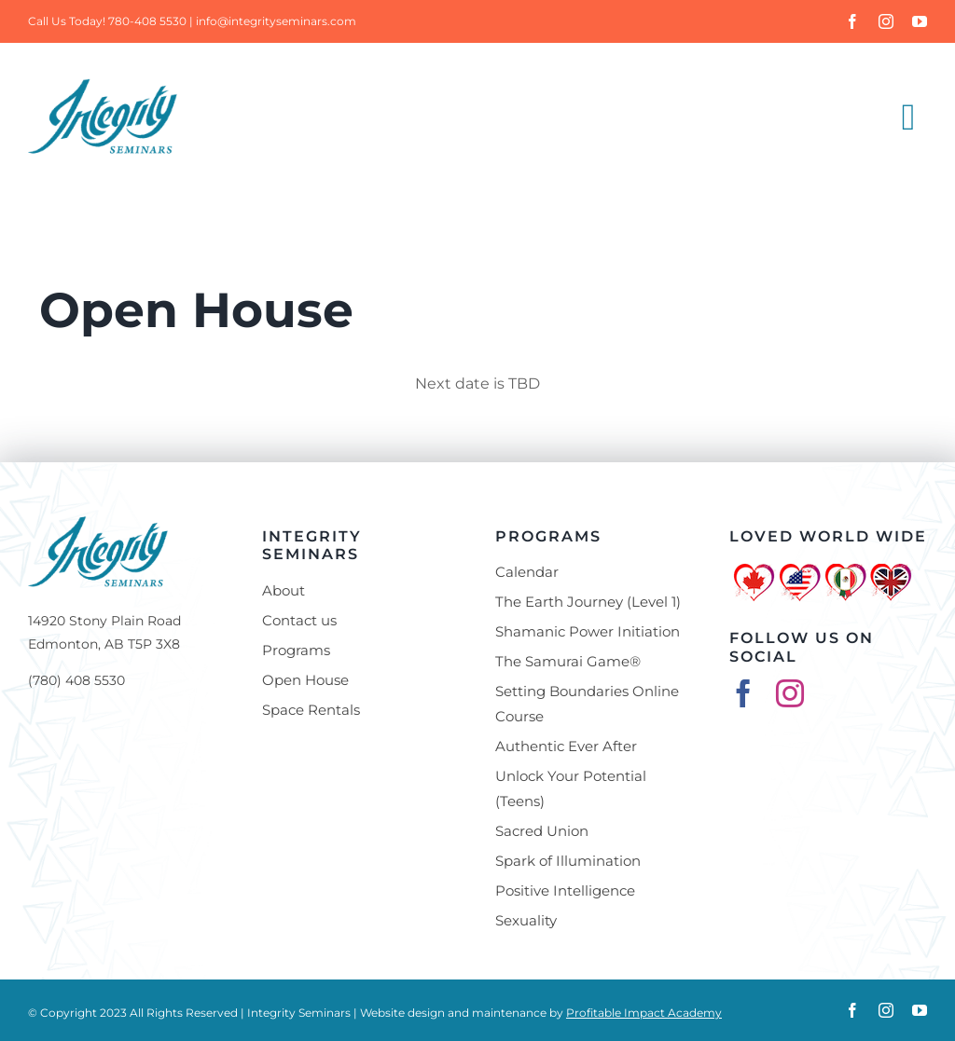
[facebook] (852, 21)
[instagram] (886, 21)
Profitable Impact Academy (644, 1013)
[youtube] (919, 21)
